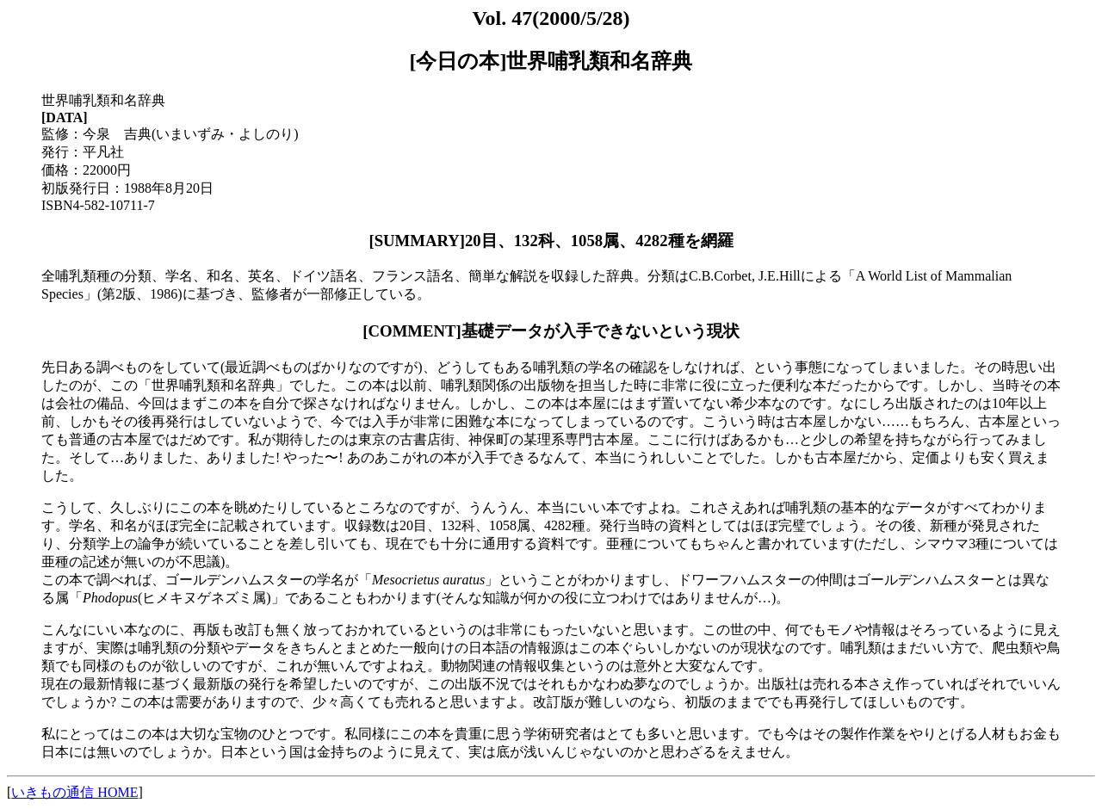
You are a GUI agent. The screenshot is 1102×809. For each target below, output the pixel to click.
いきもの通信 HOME (74, 792)
